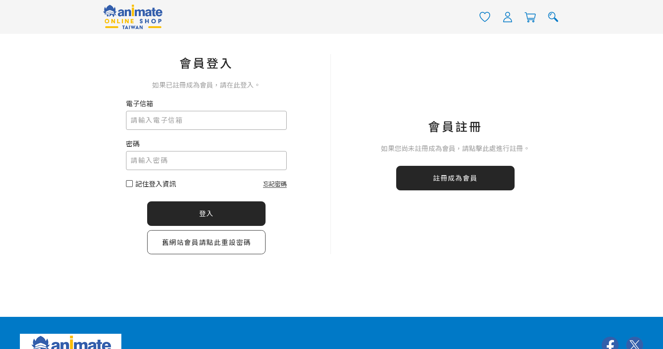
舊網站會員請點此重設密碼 (206, 242)
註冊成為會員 (455, 178)
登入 (206, 213)
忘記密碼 (275, 183)
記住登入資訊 (155, 184)
